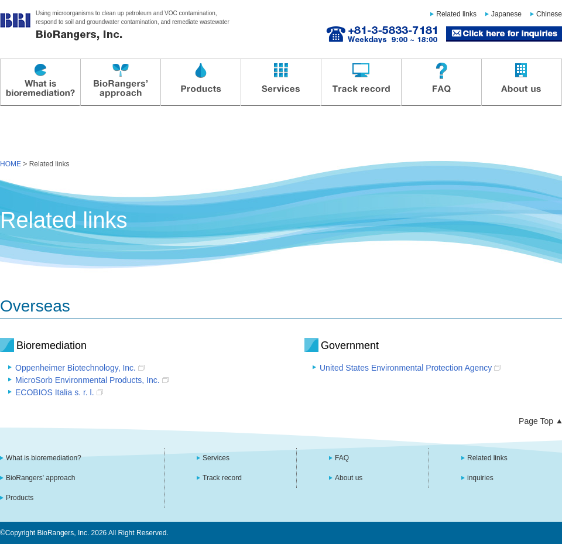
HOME (10, 164)
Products (200, 82)
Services (280, 82)
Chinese (549, 14)
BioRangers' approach (120, 82)
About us (521, 82)
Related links (456, 14)
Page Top (536, 421)
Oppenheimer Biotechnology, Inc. (75, 367)
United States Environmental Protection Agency (406, 367)
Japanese (506, 14)
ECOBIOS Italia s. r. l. (54, 392)
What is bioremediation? (40, 82)
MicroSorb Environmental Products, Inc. (87, 380)
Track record (360, 82)
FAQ (441, 82)
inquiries (480, 478)
